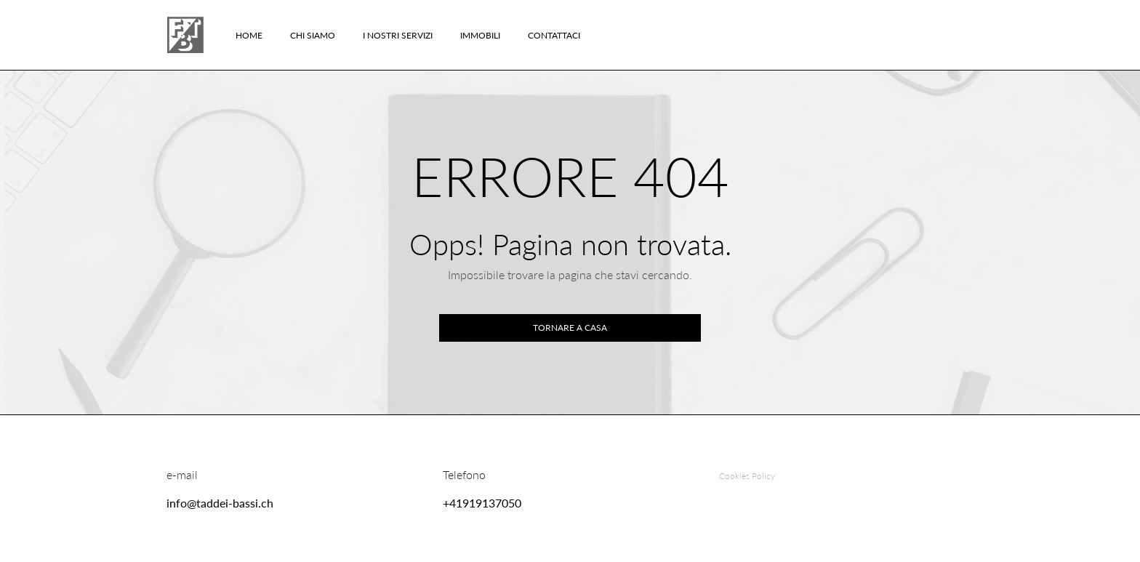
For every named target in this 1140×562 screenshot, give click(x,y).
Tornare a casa (570, 327)
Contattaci (554, 35)
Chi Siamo (312, 35)
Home (249, 35)
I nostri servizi (398, 35)
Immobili (480, 35)
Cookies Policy (747, 475)
